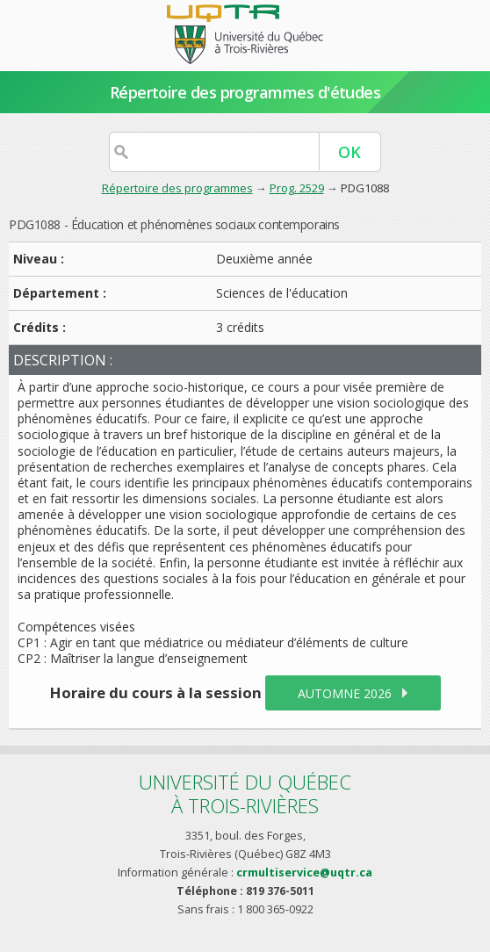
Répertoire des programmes (177, 188)
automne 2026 (345, 693)
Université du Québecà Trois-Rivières (245, 793)
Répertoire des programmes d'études (245, 92)
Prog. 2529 (297, 188)
